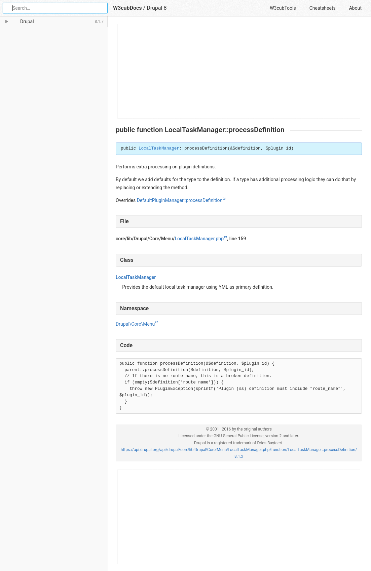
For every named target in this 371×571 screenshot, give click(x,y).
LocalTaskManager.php (199, 238)
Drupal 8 (156, 8)
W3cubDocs (127, 8)
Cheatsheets (322, 8)
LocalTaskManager (159, 148)
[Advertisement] (239, 71)
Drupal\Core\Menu (135, 324)
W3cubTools (283, 8)
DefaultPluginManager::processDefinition (180, 200)
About (355, 8)
